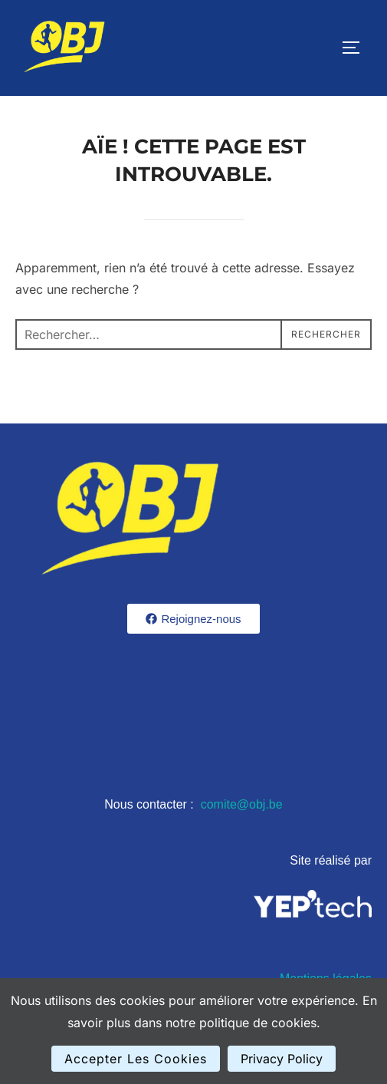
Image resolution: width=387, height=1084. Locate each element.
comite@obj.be (242, 804)
